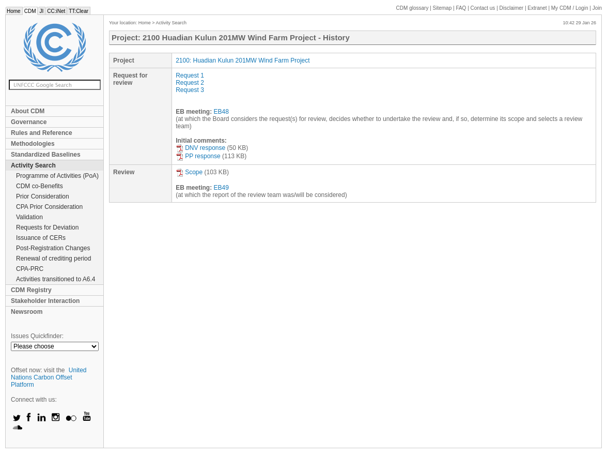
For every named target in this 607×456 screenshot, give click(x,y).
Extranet (537, 8)
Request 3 (190, 90)
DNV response (200, 147)
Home (14, 11)
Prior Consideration (42, 196)
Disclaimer (512, 8)
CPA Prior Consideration (49, 206)
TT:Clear (78, 11)
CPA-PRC (29, 268)
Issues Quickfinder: (37, 336)
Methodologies (33, 143)
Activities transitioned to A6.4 (55, 279)
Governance (28, 122)
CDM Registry (31, 290)
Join (597, 8)
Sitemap (442, 8)
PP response (198, 156)
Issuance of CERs (41, 237)
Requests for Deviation (47, 227)
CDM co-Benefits (39, 186)
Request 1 (190, 75)
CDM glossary (412, 8)
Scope (189, 172)
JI (41, 11)
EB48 (221, 111)
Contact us (483, 8)
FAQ (461, 8)
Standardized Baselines (46, 154)
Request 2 (190, 82)
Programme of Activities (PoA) (57, 175)
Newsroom (26, 311)
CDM (30, 11)
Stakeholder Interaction (45, 301)
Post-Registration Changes (53, 248)
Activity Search (33, 165)
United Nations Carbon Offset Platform (49, 377)
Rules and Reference (41, 132)
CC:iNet (56, 11)
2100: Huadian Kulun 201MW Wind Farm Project (242, 60)
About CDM (27, 111)
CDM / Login (570, 8)
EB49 (221, 187)
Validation (29, 217)
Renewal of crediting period (53, 258)
